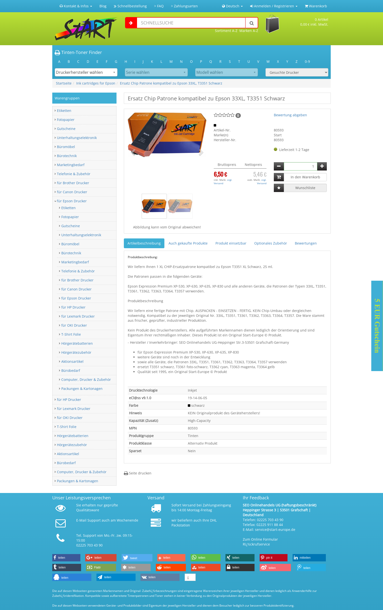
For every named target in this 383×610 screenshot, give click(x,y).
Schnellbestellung (130, 6)
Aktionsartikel (72, 361)
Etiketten (64, 110)
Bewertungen (306, 243)
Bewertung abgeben (290, 115)
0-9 (307, 61)
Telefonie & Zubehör (73, 173)
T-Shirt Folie (71, 334)
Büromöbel (66, 146)
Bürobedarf (70, 370)
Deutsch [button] (232, 6)
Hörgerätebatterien (77, 343)
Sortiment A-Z (226, 30)
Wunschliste (305, 187)
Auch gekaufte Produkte (188, 243)
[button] (133, 152)
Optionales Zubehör (270, 243)
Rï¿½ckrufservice (256, 544)
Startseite (64, 83)
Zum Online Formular (260, 539)
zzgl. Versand (223, 181)
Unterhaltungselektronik (77, 137)
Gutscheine (66, 128)
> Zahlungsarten (184, 6)
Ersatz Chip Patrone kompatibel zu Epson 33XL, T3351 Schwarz (171, 83)
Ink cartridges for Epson (95, 83)
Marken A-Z (248, 30)
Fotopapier (65, 119)
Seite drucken (137, 473)
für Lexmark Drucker (78, 316)
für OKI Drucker (74, 325)
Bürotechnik (67, 155)
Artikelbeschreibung (144, 243)
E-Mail (81, 520)
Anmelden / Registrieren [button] (274, 6)
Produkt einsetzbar (230, 243)
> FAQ (159, 6)
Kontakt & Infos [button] (76, 6)
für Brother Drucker (73, 183)
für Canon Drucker (72, 192)
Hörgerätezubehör (76, 352)
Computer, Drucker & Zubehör (86, 379)
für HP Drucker (73, 307)
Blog (102, 6)
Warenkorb (316, 6)
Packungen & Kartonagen (82, 388)
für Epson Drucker (72, 201)
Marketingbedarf (71, 164)
